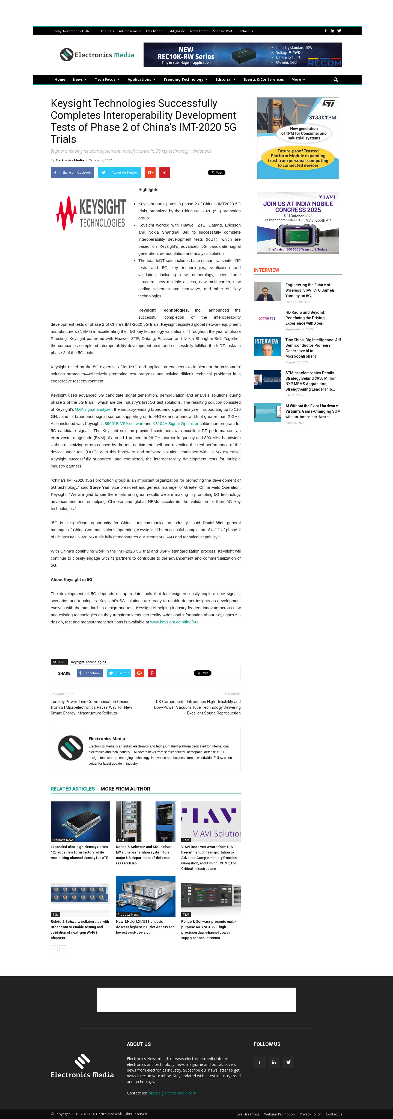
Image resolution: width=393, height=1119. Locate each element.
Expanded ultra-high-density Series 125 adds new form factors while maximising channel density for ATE (79, 852)
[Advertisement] (146, 641)
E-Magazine (176, 31)
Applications (142, 79)
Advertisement (130, 31)
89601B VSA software (125, 423)
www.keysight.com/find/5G (174, 622)
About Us (107, 31)
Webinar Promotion (279, 1114)
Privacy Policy (310, 1114)
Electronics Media (70, 160)
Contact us (245, 31)
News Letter (199, 31)
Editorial (226, 79)
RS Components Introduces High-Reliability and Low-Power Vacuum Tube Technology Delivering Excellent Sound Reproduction (197, 707)
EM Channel (154, 31)
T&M (121, 840)
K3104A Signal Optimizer (175, 423)
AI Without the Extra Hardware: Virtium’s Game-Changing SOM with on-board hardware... (313, 411)
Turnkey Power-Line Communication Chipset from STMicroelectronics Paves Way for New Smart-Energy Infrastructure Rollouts (91, 707)
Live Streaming (248, 1114)
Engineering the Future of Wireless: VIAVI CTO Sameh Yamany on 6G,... (309, 290)
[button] (335, 80)
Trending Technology (185, 79)
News (80, 79)
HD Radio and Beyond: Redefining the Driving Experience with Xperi (305, 317)
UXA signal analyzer (93, 409)
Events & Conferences (264, 79)
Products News (63, 840)
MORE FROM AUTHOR (125, 789)
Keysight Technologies (88, 662)
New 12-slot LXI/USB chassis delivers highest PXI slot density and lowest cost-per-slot (145, 926)
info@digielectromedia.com (172, 1093)
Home (60, 79)
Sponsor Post (222, 31)
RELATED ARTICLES (73, 789)
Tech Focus (107, 79)
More (298, 79)
